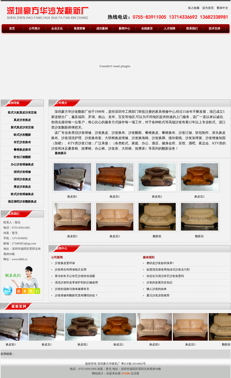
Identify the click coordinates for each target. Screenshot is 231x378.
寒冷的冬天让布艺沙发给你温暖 (75, 276)
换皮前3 (72, 236)
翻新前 (157, 236)
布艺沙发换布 (22, 142)
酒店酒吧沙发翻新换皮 (22, 201)
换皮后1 (115, 196)
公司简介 (34, 28)
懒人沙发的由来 (156, 289)
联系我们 (192, 28)
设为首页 (208, 8)
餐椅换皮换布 (22, 149)
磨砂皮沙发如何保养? (160, 263)
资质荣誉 (79, 28)
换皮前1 (72, 196)
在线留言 (147, 28)
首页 (12, 28)
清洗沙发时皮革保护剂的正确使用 (76, 282)
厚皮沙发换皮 (22, 186)
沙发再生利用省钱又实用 (70, 269)
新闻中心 (124, 28)
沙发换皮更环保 (65, 263)
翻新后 (199, 236)
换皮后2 (199, 196)
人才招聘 (169, 28)
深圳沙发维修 (22, 172)
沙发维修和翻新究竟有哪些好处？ (76, 295)
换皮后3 (115, 236)
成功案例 (102, 28)
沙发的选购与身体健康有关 (72, 289)
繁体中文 (222, 8)
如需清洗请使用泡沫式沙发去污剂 (168, 269)
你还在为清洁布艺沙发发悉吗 (165, 276)
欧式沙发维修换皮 (22, 194)
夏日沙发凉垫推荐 (157, 295)
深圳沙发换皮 (22, 179)
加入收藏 (193, 8)
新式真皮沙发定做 (22, 127)
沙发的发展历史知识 (159, 282)
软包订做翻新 (22, 157)
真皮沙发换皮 (22, 120)
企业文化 (57, 28)
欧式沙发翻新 (22, 134)
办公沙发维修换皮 (22, 164)
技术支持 (214, 28)
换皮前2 (157, 196)
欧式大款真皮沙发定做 (22, 112)
